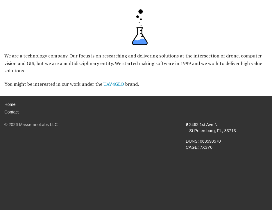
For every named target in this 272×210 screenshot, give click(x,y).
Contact (11, 112)
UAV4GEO (113, 84)
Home (9, 104)
